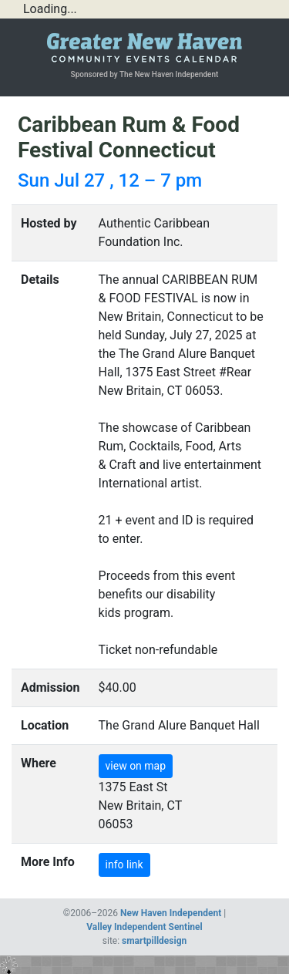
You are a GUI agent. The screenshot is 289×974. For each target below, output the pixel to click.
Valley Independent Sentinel (144, 927)
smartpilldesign (154, 940)
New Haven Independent (170, 913)
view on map (136, 766)
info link (124, 864)
